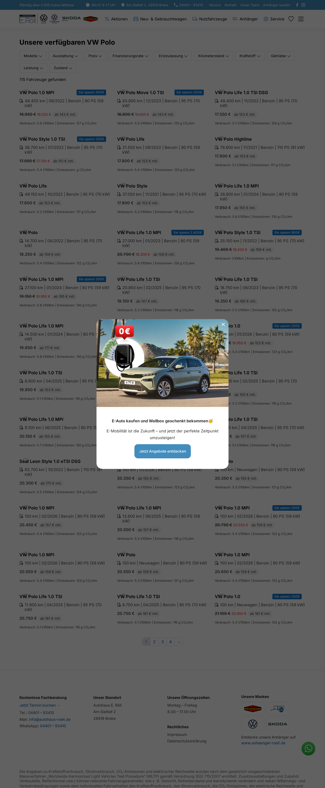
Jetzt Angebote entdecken (162, 451)
